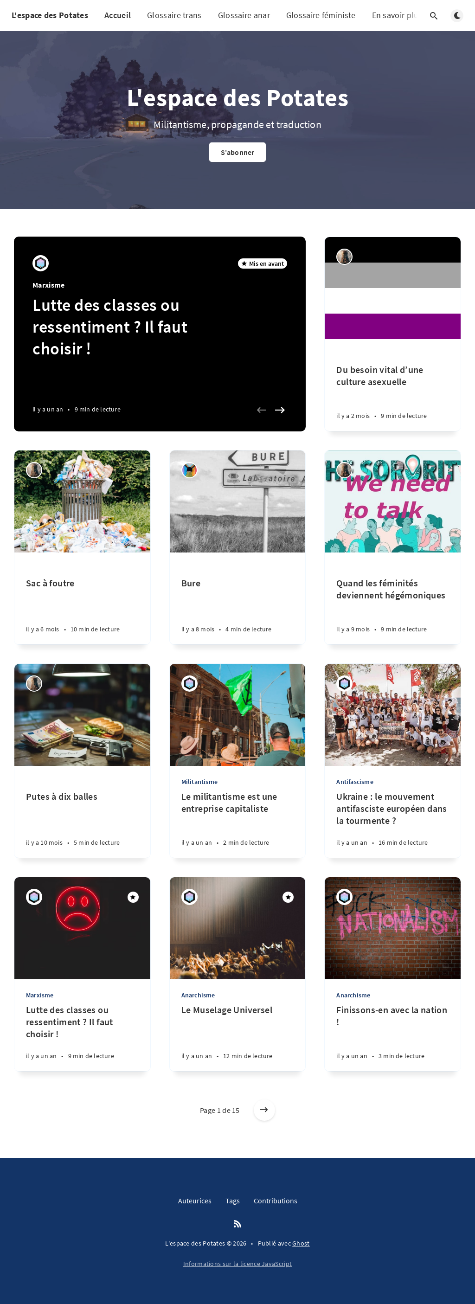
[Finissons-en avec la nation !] (393, 1037)
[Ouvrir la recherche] (433, 15)
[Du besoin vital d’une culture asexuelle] (393, 385)
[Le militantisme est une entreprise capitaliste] (238, 824)
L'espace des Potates (50, 15)
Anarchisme (198, 995)
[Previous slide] (261, 410)
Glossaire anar (244, 15)
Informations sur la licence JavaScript (237, 1263)
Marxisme (48, 284)
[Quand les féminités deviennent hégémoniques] (393, 598)
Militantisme (199, 781)
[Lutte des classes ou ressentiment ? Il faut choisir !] (82, 1037)
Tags (232, 1200)
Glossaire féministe (321, 15)
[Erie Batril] (189, 470)
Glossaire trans (174, 15)
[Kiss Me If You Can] (344, 257)
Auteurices (195, 1200)
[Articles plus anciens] (264, 1110)
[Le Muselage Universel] (238, 1037)
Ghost (301, 1243)
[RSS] (237, 1224)
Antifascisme (354, 781)
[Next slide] (279, 410)
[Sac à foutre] (82, 598)
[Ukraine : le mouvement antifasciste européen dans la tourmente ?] (393, 824)
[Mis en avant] (133, 897)
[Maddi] (40, 263)
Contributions (275, 1200)
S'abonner (238, 152)
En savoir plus (403, 15)
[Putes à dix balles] (82, 812)
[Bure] (238, 598)
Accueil (117, 15)
